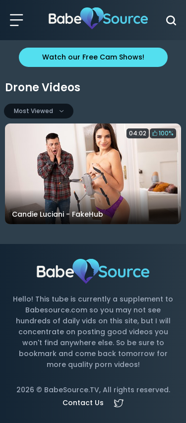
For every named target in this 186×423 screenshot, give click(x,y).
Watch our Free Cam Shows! (93, 57)
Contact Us (83, 403)
